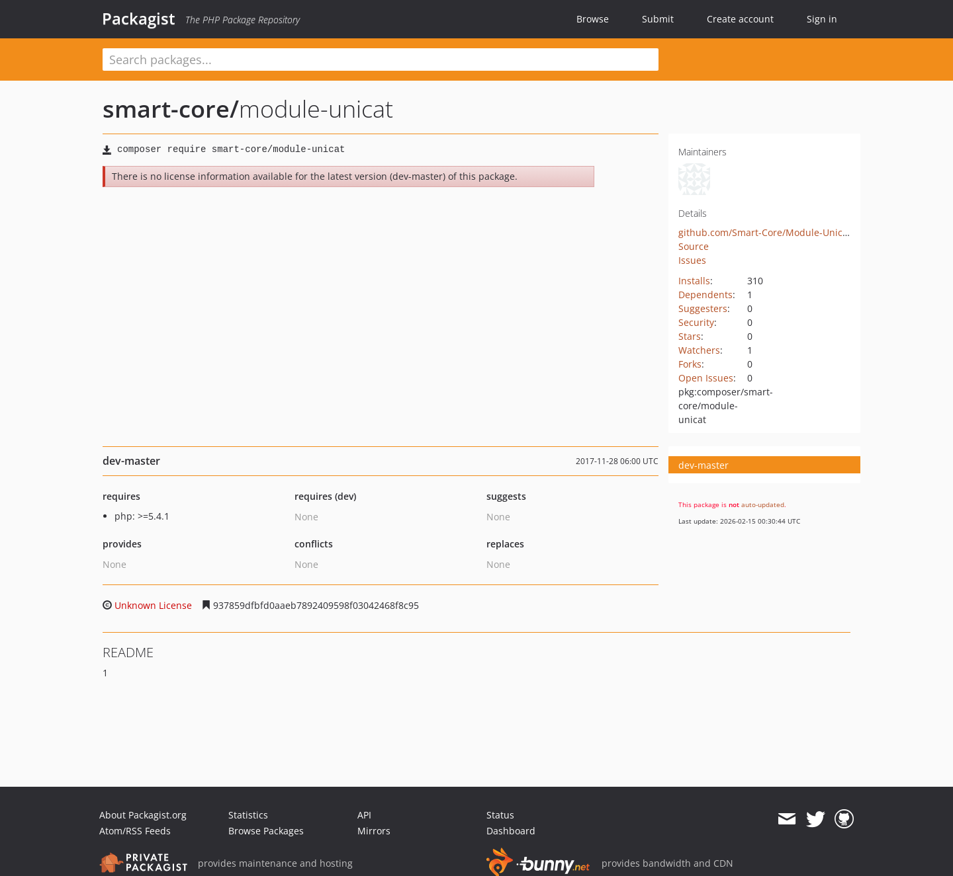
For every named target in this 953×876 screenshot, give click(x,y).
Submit (658, 19)
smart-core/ (171, 109)
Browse (592, 19)
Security (696, 322)
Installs (694, 280)
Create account (740, 19)
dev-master (703, 465)
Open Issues (705, 378)
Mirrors (373, 830)
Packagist (138, 18)
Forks (690, 364)
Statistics (248, 815)
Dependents (705, 294)
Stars (689, 336)
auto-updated (762, 504)
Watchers (699, 350)
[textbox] (380, 59)
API (364, 815)
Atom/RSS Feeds (135, 830)
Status (500, 815)
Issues (692, 260)
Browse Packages (266, 830)
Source (693, 246)
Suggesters (702, 308)
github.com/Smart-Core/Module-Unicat (764, 232)
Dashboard (510, 830)
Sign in (822, 19)
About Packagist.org (143, 815)
